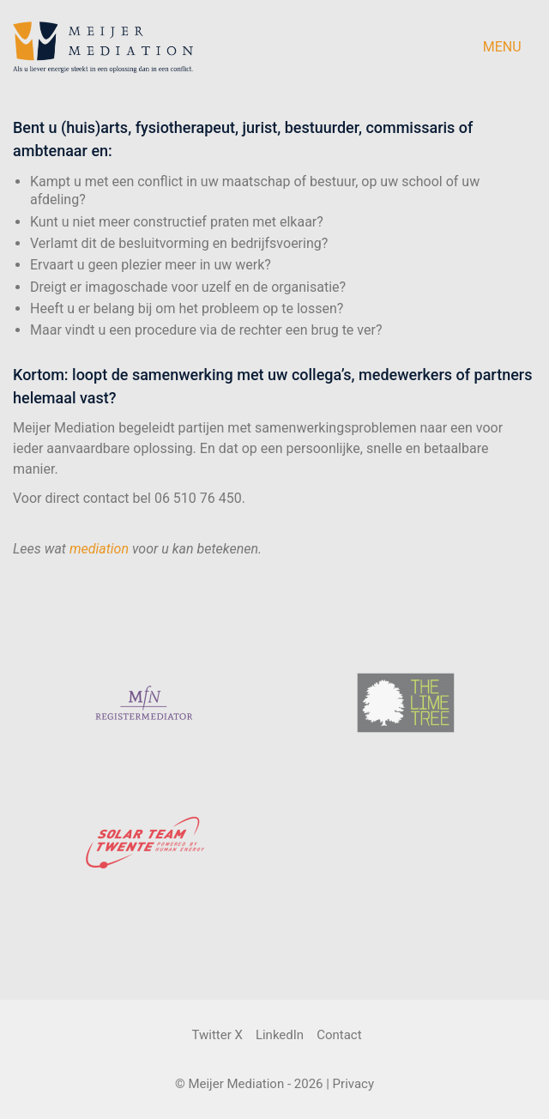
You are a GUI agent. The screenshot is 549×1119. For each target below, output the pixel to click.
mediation (99, 549)
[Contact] (339, 1035)
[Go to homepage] (103, 47)
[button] (509, 47)
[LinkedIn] (280, 1035)
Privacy (353, 1084)
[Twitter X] (216, 1035)
